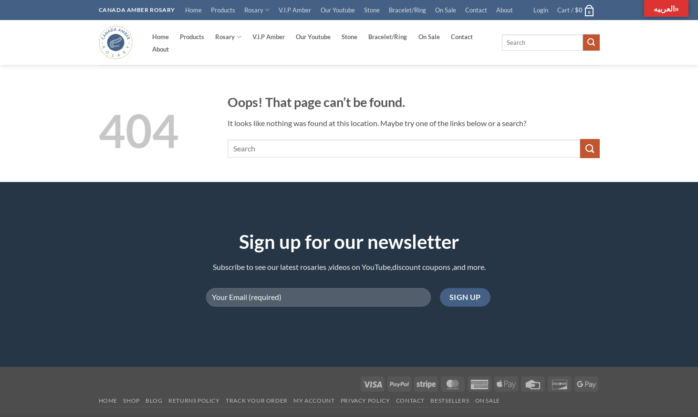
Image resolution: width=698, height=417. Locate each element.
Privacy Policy (365, 400)
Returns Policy (194, 400)
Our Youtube (338, 10)
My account (313, 400)
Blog (154, 400)
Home (193, 10)
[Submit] (591, 42)
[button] (540, 10)
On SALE (487, 400)
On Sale (445, 10)
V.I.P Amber (295, 10)
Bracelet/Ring (407, 10)
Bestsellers (449, 400)
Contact (476, 10)
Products (223, 10)
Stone (372, 10)
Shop (131, 400)
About (504, 10)
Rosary (257, 9)
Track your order (257, 400)
